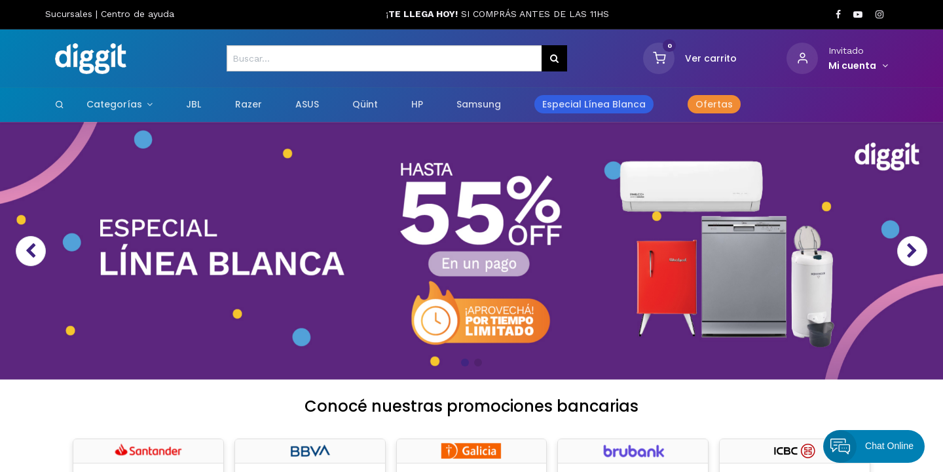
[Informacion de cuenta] (858, 66)
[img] (53, 251)
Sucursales (70, 14)
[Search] (59, 104)
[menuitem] (194, 105)
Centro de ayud (135, 14)
